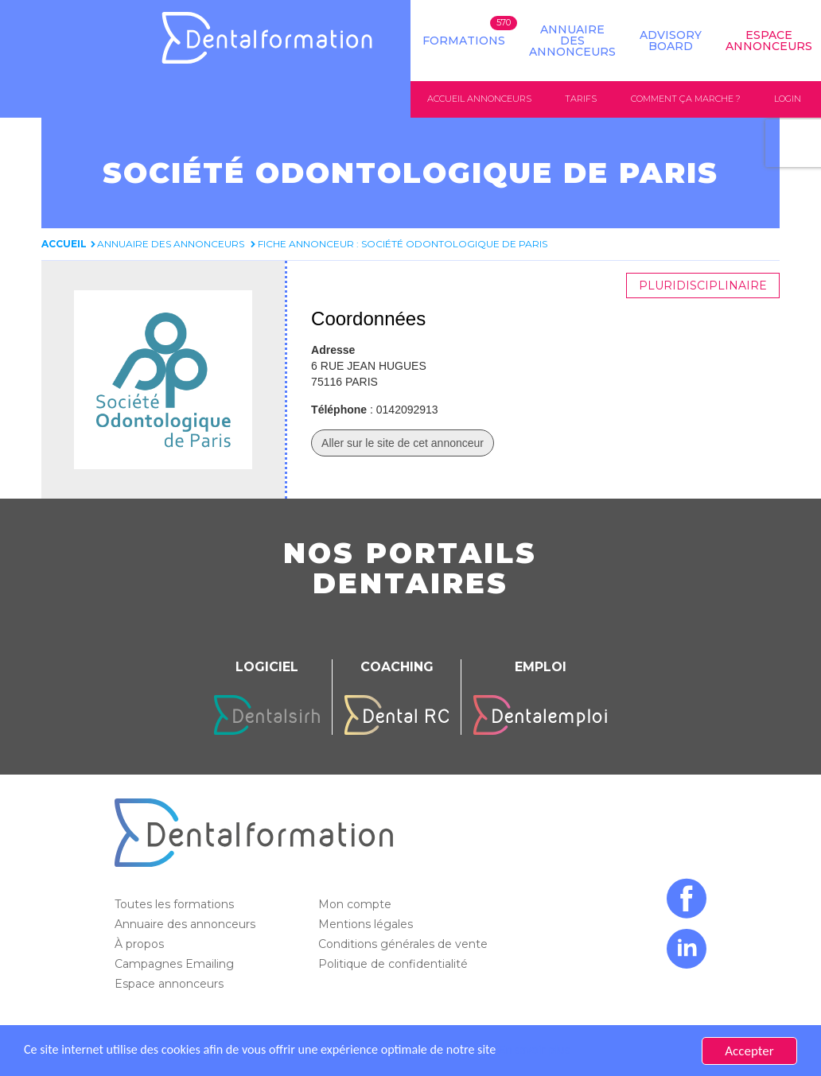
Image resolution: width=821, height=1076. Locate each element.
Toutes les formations (176, 904)
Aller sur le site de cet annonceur (402, 443)
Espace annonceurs (171, 984)
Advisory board (671, 40)
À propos (141, 944)
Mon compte (356, 904)
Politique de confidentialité (394, 964)
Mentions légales (367, 924)
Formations (463, 40)
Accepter (749, 1051)
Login (787, 98)
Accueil (64, 244)
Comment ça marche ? (686, 98)
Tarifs (581, 98)
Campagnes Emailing (176, 964)
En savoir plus (561, 1051)
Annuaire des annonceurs (572, 40)
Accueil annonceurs (479, 98)
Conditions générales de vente (404, 944)
